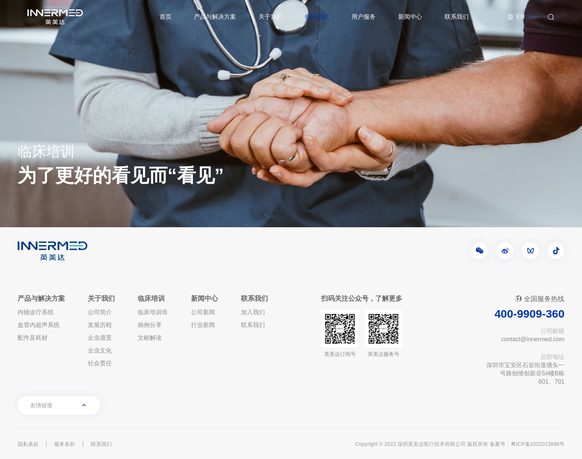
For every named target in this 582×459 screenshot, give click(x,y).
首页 (165, 17)
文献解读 (150, 337)
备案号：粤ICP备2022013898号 (527, 444)
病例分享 (150, 325)
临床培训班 (153, 312)
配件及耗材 (33, 337)
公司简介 (100, 312)
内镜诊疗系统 (36, 312)
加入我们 (253, 312)
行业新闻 (203, 325)
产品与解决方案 (215, 17)
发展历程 (100, 325)
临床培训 (317, 17)
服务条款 (64, 444)
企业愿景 (100, 337)
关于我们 (271, 17)
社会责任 (100, 363)
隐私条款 (28, 444)
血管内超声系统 (39, 325)
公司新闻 (203, 312)
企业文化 (100, 350)
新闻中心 (410, 17)
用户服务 (364, 17)
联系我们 (457, 17)
